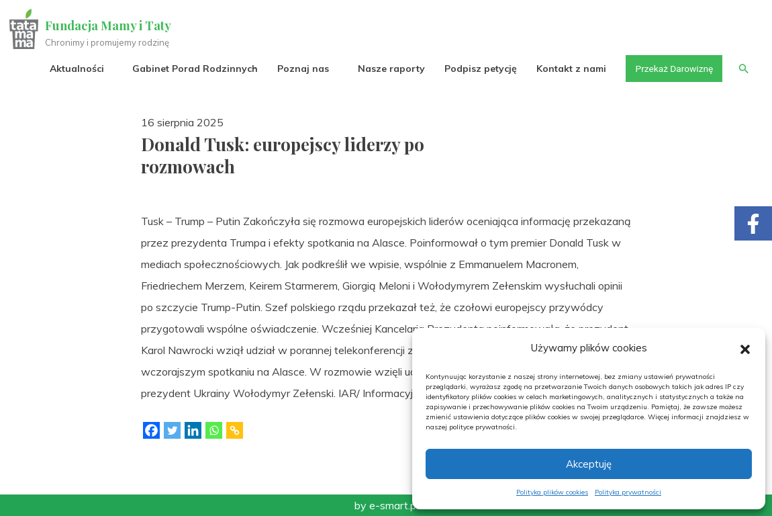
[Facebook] (151, 430)
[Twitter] (172, 430)
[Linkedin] (193, 430)
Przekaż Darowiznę (672, 68)
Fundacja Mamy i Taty (109, 25)
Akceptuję (589, 464)
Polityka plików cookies (552, 492)
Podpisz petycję (477, 68)
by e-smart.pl (386, 505)
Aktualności (74, 68)
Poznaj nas (300, 68)
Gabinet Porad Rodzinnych (192, 68)
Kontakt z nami (569, 68)
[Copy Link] (235, 430)
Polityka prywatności (628, 492)
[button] (745, 348)
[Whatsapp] (214, 430)
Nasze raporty (388, 68)
